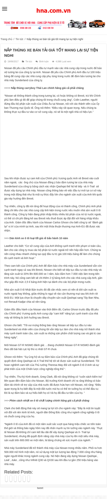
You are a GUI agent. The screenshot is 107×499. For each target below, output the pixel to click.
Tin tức (19, 39)
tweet (40, 488)
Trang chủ (6, 39)
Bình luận (44, 61)
